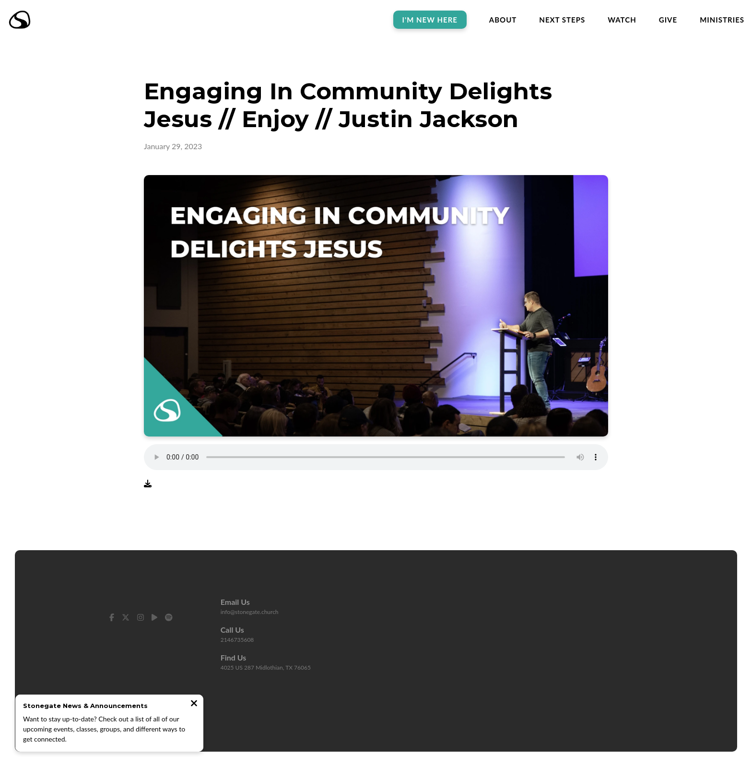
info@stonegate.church (250, 611)
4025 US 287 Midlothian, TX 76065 (266, 667)
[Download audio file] (148, 483)
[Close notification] (194, 704)
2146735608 (237, 639)
